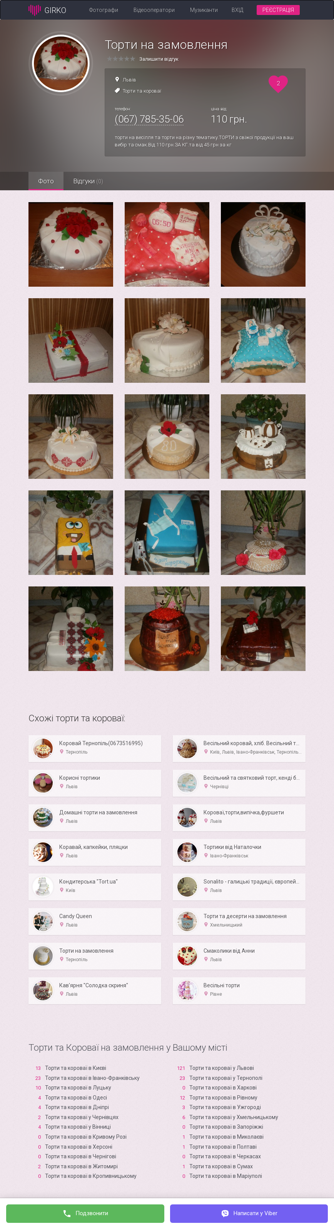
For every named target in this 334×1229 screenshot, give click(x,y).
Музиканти (204, 10)
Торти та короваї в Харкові (223, 1088)
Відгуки (88, 181)
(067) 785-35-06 (149, 119)
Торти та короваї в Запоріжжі (226, 1127)
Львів (129, 80)
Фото (46, 181)
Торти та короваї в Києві (75, 1068)
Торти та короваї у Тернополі (225, 1078)
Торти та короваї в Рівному (223, 1097)
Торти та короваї (142, 91)
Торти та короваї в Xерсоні (78, 1147)
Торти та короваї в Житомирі (81, 1166)
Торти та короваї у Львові (221, 1068)
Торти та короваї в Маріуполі (225, 1176)
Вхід (237, 10)
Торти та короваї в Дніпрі (77, 1107)
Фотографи (103, 10)
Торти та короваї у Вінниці (78, 1127)
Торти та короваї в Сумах (221, 1166)
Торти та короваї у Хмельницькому (233, 1117)
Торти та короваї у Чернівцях (82, 1117)
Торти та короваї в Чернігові (80, 1156)
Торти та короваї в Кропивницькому (91, 1176)
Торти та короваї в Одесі (76, 1097)
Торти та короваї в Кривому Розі (86, 1137)
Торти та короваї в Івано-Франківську (92, 1078)
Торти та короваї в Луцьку (78, 1088)
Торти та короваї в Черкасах (225, 1156)
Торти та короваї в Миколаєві (226, 1137)
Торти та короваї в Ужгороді (225, 1107)
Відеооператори (154, 10)
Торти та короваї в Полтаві (223, 1147)
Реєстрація (278, 10)
